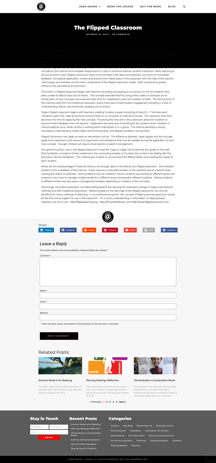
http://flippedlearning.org (83, 201)
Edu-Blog (128, 425)
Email (43, 302)
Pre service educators (121, 440)
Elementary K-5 (144, 425)
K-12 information (136, 435)
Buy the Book (150, 6)
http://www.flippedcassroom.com (150, 201)
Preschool (141, 440)
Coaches (115, 425)
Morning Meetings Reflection (102, 380)
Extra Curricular (118, 430)
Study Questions (119, 445)
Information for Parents (157, 430)
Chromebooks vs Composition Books (154, 380)
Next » (122, 402)
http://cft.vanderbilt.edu (112, 201)
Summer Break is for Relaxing (55, 380)
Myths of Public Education (84, 444)
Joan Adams (89, 6)
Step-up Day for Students (83, 448)
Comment (45, 256)
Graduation (135, 430)
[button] (184, 6)
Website (44, 313)
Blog (172, 6)
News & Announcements (161, 435)
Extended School (164, 425)
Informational (117, 435)
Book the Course (120, 6)
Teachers (135, 445)
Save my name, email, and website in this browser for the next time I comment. (80, 324)
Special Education (159, 440)
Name (43, 291)
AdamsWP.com (138, 459)
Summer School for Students (85, 440)
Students (176, 440)
